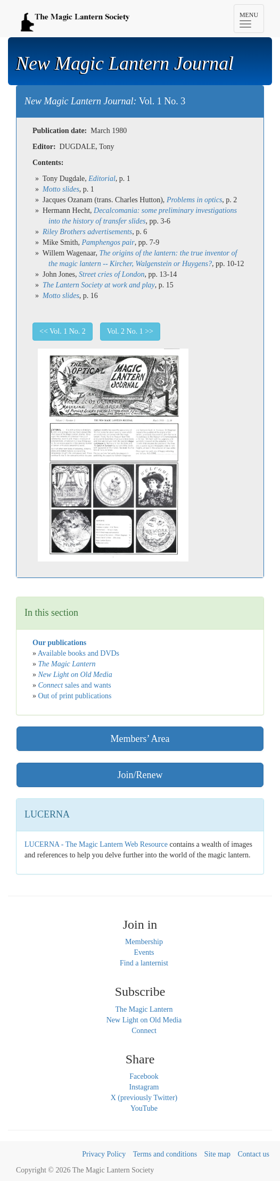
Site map (217, 1154)
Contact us (254, 1154)
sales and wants (74, 685)
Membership (144, 942)
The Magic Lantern (143, 1009)
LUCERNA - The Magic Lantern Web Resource (96, 844)
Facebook (143, 1076)
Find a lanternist (144, 963)
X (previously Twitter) (144, 1098)
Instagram (144, 1087)
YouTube (144, 1108)
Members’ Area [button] (139, 738)
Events (144, 952)
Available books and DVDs (78, 653)
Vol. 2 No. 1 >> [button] (130, 331)
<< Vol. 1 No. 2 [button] (62, 331)
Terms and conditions (165, 1154)
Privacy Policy (104, 1154)
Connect (144, 1031)
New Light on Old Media (144, 1020)
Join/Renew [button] (140, 775)
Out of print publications (75, 696)
